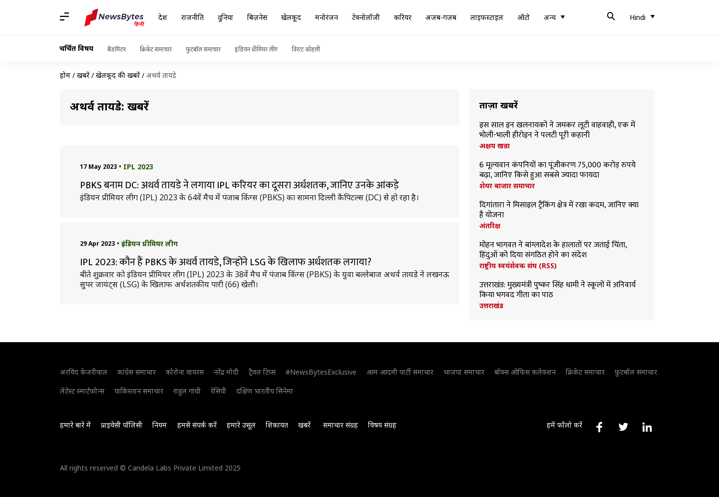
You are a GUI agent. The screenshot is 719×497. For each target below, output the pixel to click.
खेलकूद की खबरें (118, 75)
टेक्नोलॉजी (366, 17)
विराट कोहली (306, 49)
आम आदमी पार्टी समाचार (399, 372)
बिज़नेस (257, 17)
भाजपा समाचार (463, 372)
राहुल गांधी (187, 391)
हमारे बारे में (75, 425)
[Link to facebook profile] (599, 427)
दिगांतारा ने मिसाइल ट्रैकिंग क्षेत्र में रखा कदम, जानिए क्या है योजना (559, 210)
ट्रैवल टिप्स (262, 372)
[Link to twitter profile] (623, 427)
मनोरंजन (326, 17)
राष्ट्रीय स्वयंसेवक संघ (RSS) (518, 265)
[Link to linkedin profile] (647, 427)
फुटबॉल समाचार (203, 49)
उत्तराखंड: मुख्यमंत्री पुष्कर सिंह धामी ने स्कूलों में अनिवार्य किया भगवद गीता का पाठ (557, 290)
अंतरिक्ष (489, 225)
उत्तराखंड (491, 305)
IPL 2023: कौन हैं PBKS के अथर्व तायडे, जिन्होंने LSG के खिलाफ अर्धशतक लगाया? (225, 262)
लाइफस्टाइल (486, 17)
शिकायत (277, 425)
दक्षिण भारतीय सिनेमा (264, 391)
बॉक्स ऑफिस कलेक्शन (525, 372)
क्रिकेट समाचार (156, 49)
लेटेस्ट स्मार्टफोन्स (82, 391)
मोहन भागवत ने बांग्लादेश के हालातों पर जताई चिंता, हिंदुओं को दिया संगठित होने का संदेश (553, 250)
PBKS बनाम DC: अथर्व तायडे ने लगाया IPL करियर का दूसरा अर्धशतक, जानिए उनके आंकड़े (240, 185)
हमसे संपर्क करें (197, 425)
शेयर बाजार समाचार (507, 185)
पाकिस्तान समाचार (138, 391)
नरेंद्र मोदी (226, 372)
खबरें (83, 75)
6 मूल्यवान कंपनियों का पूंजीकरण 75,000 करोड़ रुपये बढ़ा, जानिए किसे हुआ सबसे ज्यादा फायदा (557, 170)
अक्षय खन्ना (494, 145)
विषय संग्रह (382, 425)
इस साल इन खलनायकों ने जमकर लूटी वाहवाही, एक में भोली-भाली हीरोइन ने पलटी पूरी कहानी (557, 130)
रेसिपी (218, 391)
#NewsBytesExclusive (321, 372)
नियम (159, 425)
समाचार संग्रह (340, 425)
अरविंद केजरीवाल (83, 372)
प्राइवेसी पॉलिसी (121, 425)
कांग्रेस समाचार (136, 372)
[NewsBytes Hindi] (114, 17)
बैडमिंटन (116, 49)
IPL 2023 (138, 166)
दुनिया (225, 17)
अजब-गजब (440, 17)
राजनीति (192, 17)
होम (65, 75)
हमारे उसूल (241, 425)
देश (162, 17)
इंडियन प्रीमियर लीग (256, 49)
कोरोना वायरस (185, 372)
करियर (402, 17)
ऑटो (523, 17)
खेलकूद (291, 17)
